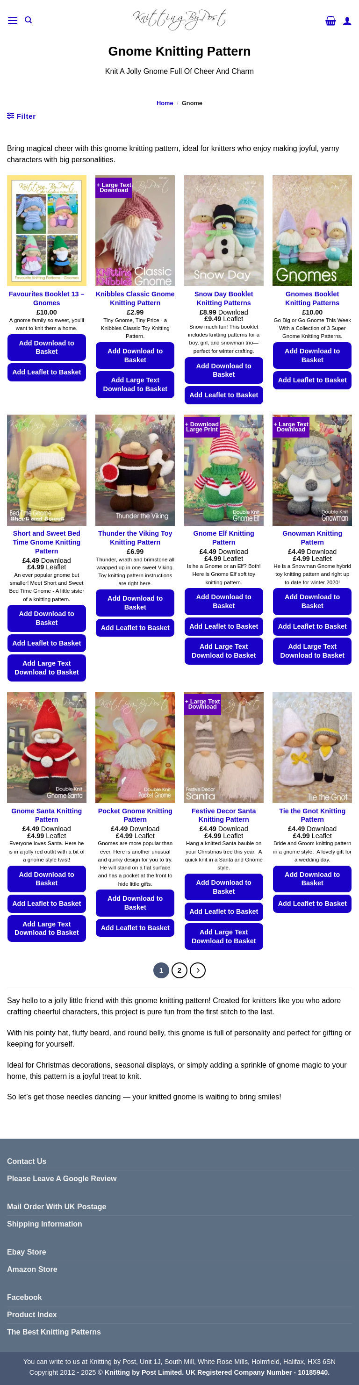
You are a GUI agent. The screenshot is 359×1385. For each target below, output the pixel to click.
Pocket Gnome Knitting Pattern (135, 815)
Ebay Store (26, 1252)
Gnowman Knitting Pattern (312, 538)
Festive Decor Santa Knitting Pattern (224, 815)
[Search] (28, 20)
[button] (12, 20)
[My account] (347, 20)
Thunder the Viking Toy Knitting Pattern (135, 538)
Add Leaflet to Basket (46, 372)
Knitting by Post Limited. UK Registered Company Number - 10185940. (217, 1372)
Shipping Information (44, 1224)
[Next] (198, 970)
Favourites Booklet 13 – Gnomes (47, 298)
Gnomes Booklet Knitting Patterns (312, 298)
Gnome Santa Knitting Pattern (46, 815)
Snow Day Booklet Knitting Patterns (223, 298)
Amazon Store (32, 1269)
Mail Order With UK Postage (56, 1207)
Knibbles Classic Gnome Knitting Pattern (135, 298)
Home (165, 103)
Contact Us (26, 1161)
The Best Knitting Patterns (54, 1332)
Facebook (24, 1297)
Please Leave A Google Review (61, 1179)
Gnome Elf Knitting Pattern (224, 538)
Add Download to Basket (46, 347)
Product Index (32, 1315)
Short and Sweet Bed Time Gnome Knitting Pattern (46, 542)
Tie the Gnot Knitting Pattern (312, 815)
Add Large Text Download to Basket (135, 384)
